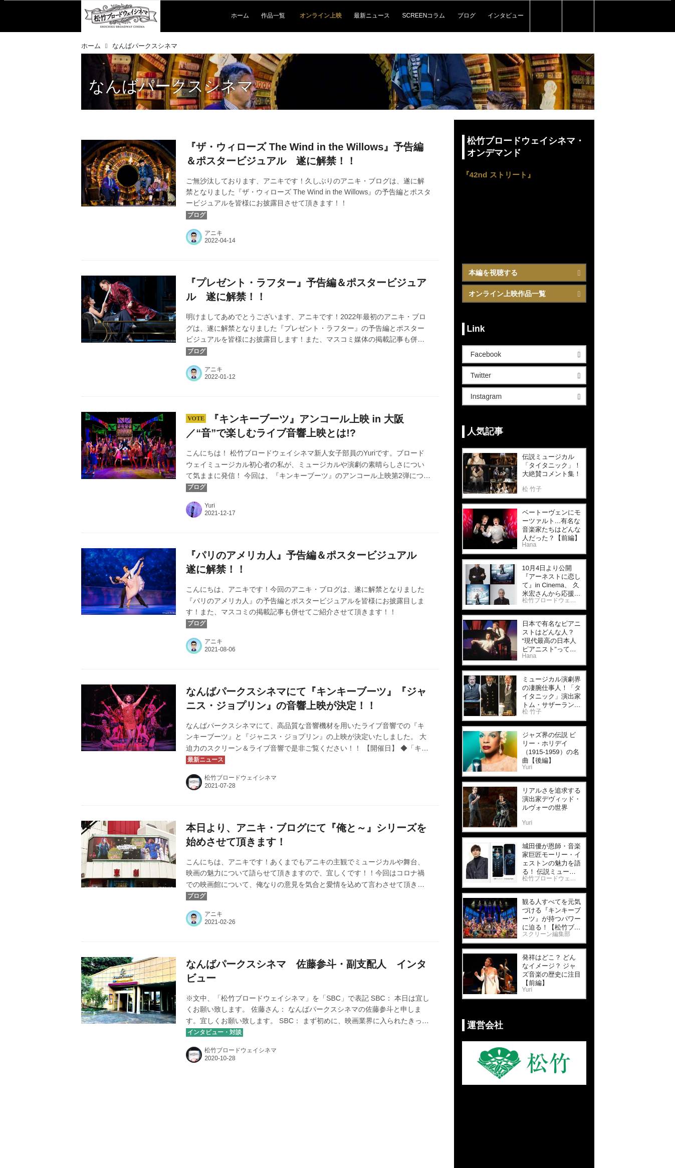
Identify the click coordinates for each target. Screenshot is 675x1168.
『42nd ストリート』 (498, 174)
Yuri (209, 505)
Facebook (486, 354)
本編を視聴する (493, 273)
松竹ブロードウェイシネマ (240, 777)
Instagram (486, 396)
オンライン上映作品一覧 (507, 294)
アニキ (213, 233)
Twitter (481, 375)
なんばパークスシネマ (171, 86)
